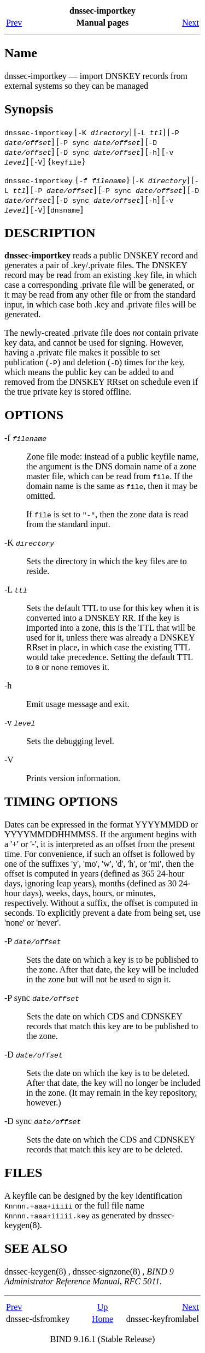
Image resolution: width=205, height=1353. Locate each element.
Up (102, 1307)
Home (102, 1319)
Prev (14, 22)
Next (190, 22)
